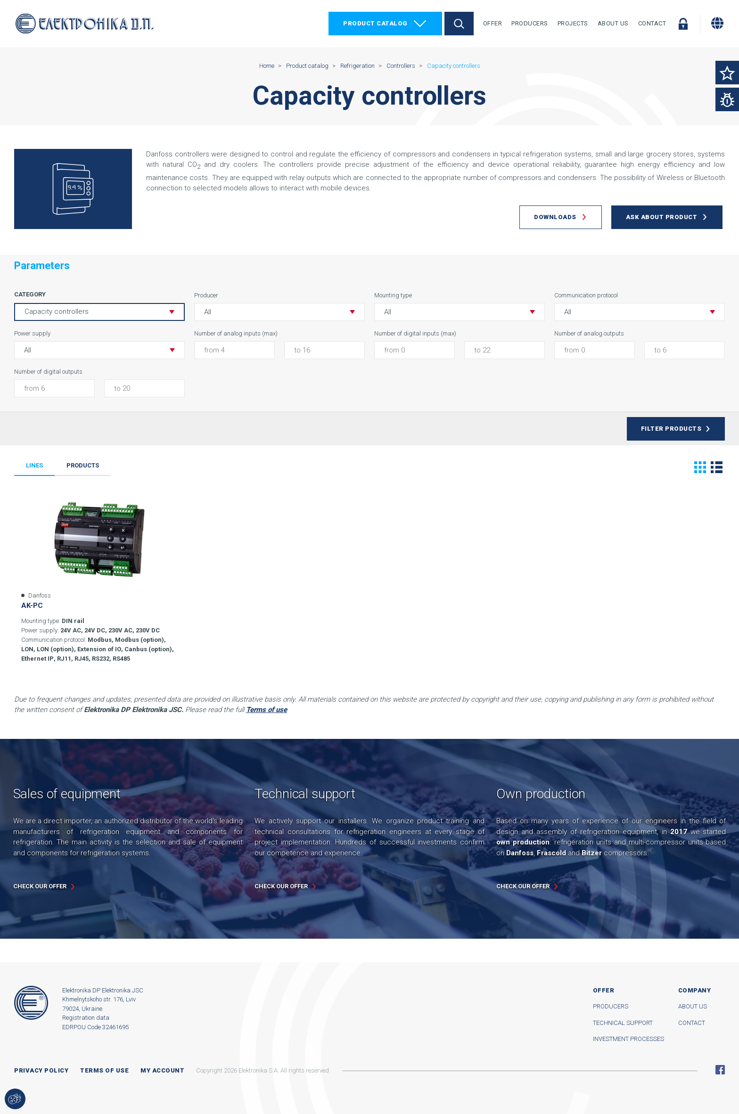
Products (82, 465)
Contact (652, 23)
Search (459, 23)
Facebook (720, 1069)
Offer (492, 23)
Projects (573, 23)
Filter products (671, 428)
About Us (613, 23)
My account (162, 1070)
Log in (682, 23)
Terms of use (104, 1070)
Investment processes (628, 1038)
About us (692, 1006)
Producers (529, 23)
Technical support (623, 1022)
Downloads (555, 217)
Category (30, 294)
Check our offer (39, 886)
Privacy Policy (41, 1070)
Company (694, 990)
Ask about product (662, 217)
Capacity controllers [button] (57, 311)
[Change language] (717, 23)
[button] (279, 312)
